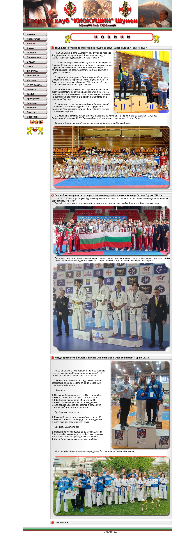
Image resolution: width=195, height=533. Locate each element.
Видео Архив (34, 57)
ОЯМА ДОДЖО (34, 85)
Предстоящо (33, 39)
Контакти (32, 107)
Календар (32, 103)
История (31, 80)
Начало (31, 34)
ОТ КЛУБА (32, 71)
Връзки (31, 112)
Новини (31, 43)
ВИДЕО (31, 62)
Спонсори (32, 117)
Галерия (31, 52)
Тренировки (33, 98)
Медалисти (33, 75)
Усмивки (31, 89)
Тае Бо (30, 94)
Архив (30, 48)
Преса (30, 66)
